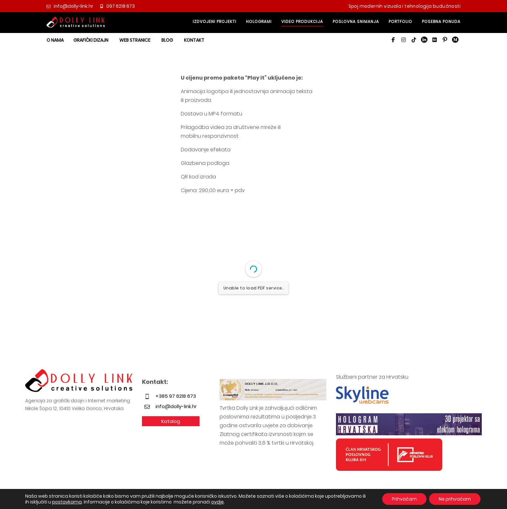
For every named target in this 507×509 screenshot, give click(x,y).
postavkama (67, 502)
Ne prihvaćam (455, 499)
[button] (393, 40)
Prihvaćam (404, 499)
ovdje (217, 502)
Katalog (170, 421)
